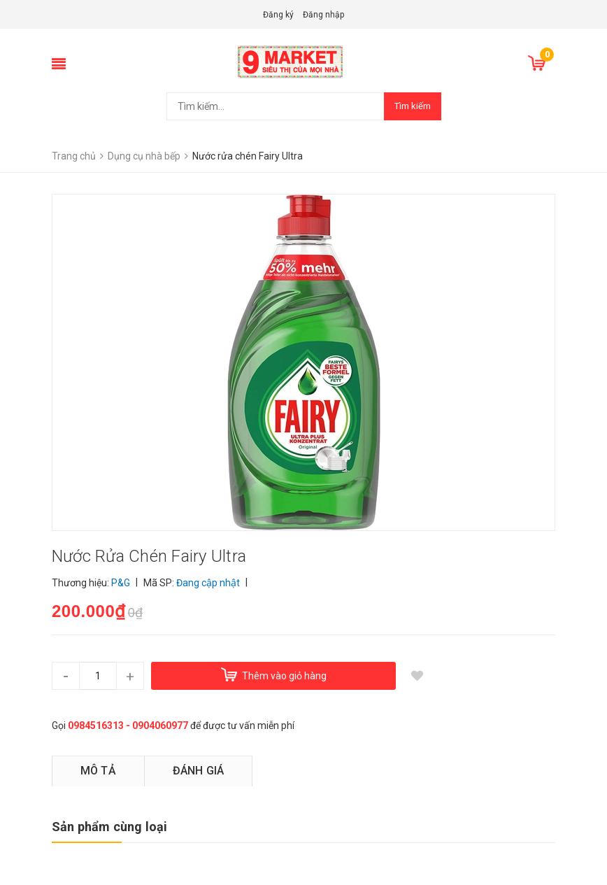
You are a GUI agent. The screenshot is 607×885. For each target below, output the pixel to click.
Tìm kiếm (412, 106)
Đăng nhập (323, 15)
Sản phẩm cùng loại (109, 826)
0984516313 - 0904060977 (128, 725)
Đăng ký (278, 15)
